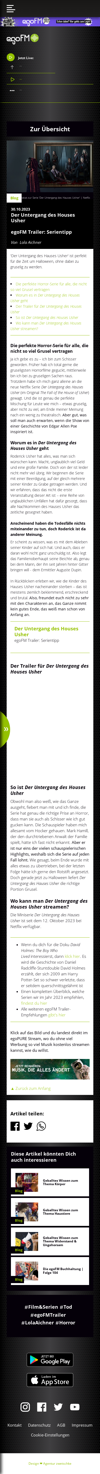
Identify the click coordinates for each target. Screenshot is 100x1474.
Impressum (82, 1425)
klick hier (72, 956)
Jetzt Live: (20, 57)
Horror (67, 1322)
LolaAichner (39, 1322)
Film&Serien (43, 1307)
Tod (67, 1307)
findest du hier (34, 1003)
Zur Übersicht (50, 129)
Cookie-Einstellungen (50, 1435)
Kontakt (14, 1425)
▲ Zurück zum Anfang (30, 1088)
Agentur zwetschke (57, 1463)
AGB (61, 1425)
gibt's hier (57, 1014)
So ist (47, 317)
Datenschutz (39, 1425)
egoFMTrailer (50, 1315)
